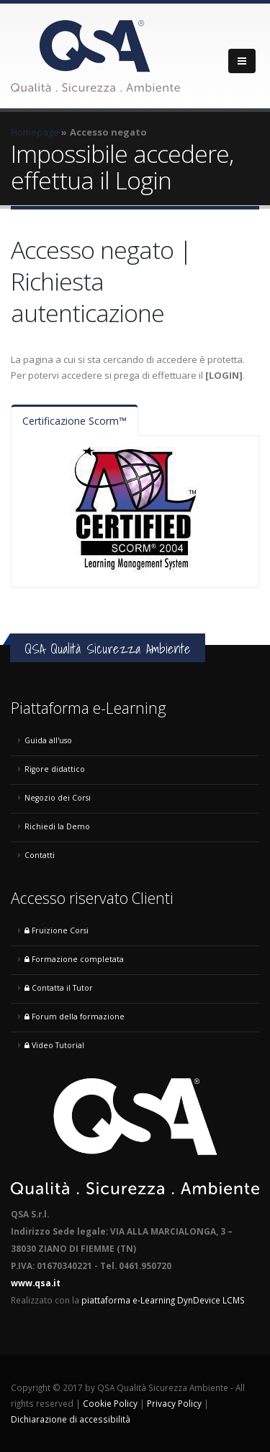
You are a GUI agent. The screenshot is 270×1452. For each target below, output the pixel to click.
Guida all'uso (48, 740)
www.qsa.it (35, 1282)
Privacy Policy (174, 1403)
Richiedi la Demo (57, 826)
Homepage (35, 132)
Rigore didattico (54, 769)
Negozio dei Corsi (57, 798)
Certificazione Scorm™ (74, 421)
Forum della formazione (74, 1017)
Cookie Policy (110, 1403)
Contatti (39, 855)
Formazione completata (74, 959)
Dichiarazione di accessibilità (70, 1419)
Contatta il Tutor (58, 988)
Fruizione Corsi (56, 930)
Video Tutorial (54, 1045)
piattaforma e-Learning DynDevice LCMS (163, 1300)
